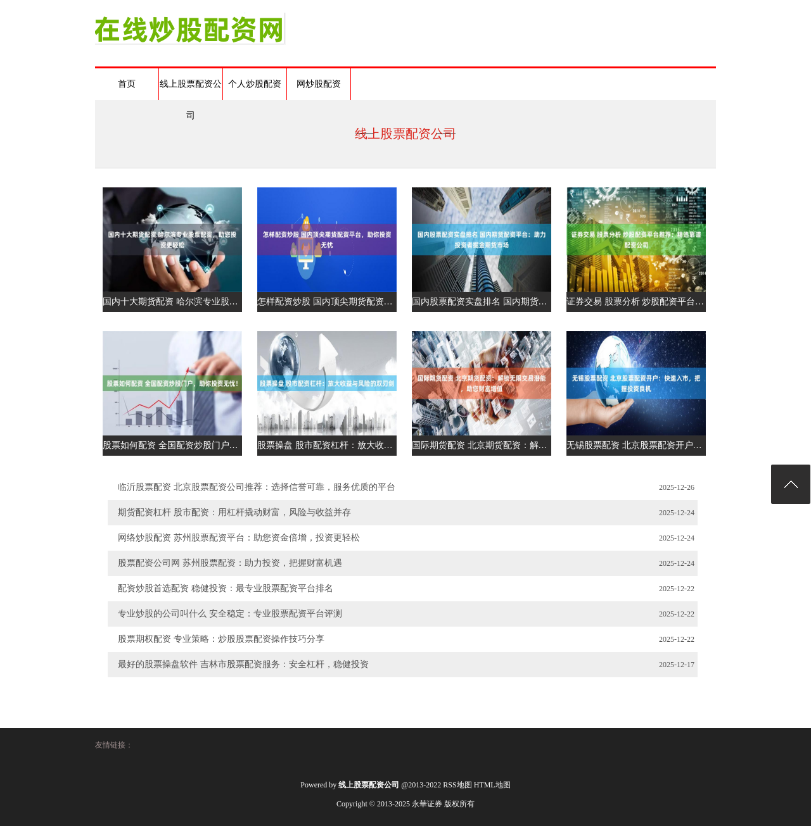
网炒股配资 (319, 84)
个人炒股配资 (254, 84)
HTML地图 (492, 784)
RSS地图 (457, 784)
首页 (127, 84)
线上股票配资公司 (191, 89)
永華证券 (427, 803)
